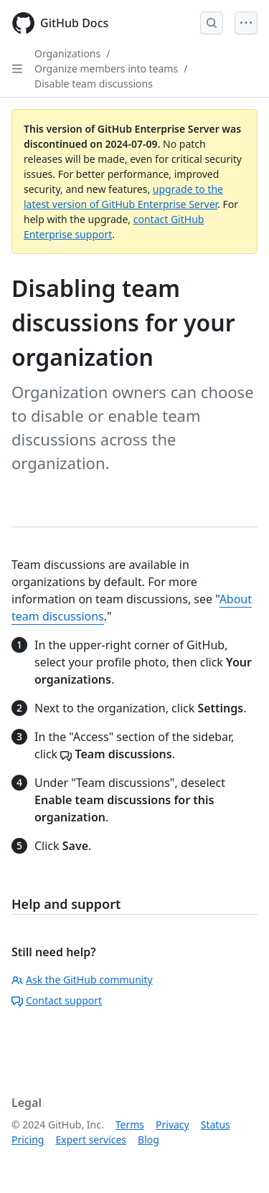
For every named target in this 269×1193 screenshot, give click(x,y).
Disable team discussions (93, 83)
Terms (129, 1124)
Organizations (67, 53)
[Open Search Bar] (211, 22)
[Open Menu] (246, 22)
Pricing (27, 1139)
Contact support (56, 1000)
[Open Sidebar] (17, 68)
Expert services (90, 1139)
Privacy (172, 1124)
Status (215, 1124)
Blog (148, 1139)
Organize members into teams (106, 68)
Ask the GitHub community (82, 979)
